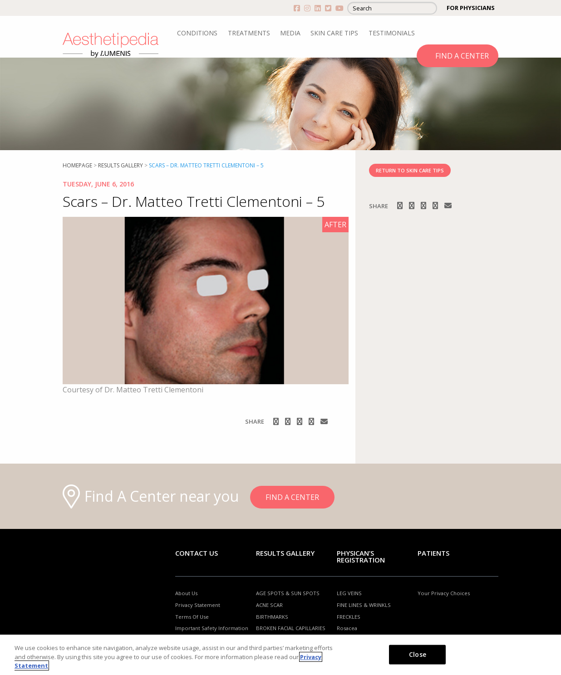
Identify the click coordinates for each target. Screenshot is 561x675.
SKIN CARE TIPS (334, 33)
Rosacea (347, 628)
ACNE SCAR (269, 605)
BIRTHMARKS (272, 616)
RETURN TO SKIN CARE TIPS (410, 170)
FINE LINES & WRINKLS (364, 605)
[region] (280, 655)
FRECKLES (348, 616)
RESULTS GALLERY (120, 165)
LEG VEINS (349, 593)
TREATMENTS (249, 33)
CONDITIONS (197, 33)
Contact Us (196, 553)
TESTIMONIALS (392, 33)
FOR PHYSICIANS (471, 8)
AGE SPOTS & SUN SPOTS (288, 593)
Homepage (77, 165)
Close (417, 654)
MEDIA (290, 33)
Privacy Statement (197, 605)
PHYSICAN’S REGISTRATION (361, 556)
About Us (186, 593)
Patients (433, 553)
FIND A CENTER (462, 56)
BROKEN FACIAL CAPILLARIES (290, 628)
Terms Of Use (192, 616)
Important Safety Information (211, 628)
